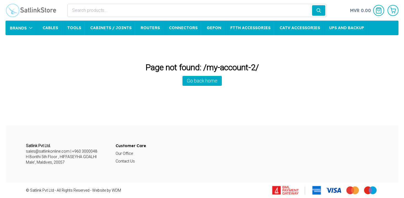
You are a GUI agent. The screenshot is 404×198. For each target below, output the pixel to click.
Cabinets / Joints (111, 27)
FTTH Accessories (250, 27)
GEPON (214, 27)
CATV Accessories (300, 27)
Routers (150, 27)
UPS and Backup (346, 27)
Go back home (202, 81)
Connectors (183, 27)
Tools (74, 27)
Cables (50, 27)
